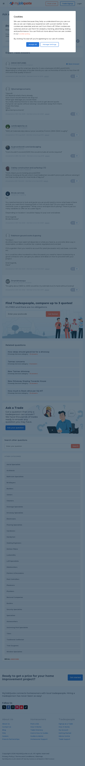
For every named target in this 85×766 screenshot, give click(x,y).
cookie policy (24, 34)
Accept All (33, 44)
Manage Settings (49, 44)
